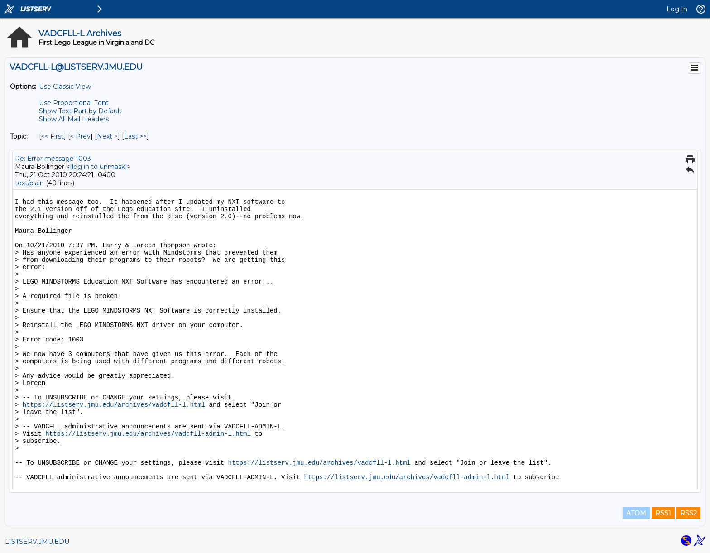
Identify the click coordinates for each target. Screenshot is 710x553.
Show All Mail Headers (74, 119)
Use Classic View (65, 86)
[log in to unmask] (98, 167)
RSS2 (688, 513)
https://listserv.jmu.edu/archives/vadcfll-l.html (114, 405)
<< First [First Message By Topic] (52, 136)
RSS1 (663, 513)
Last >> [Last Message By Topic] (135, 136)
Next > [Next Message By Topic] (107, 136)
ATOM (636, 513)
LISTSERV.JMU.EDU (37, 542)
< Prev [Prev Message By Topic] (80, 136)
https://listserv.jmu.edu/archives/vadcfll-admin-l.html (148, 434)
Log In (677, 9)
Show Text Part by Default (80, 111)
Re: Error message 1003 (53, 158)
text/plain (29, 183)
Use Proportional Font (74, 103)
